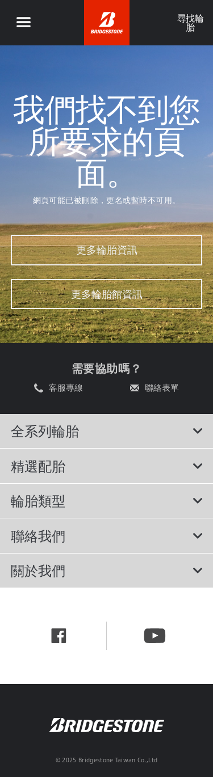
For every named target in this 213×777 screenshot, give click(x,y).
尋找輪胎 (190, 22)
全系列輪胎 (107, 431)
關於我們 (107, 570)
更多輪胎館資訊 (107, 294)
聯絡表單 (162, 388)
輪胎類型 (107, 500)
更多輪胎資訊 (106, 250)
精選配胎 (107, 466)
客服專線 (66, 388)
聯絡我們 (107, 535)
